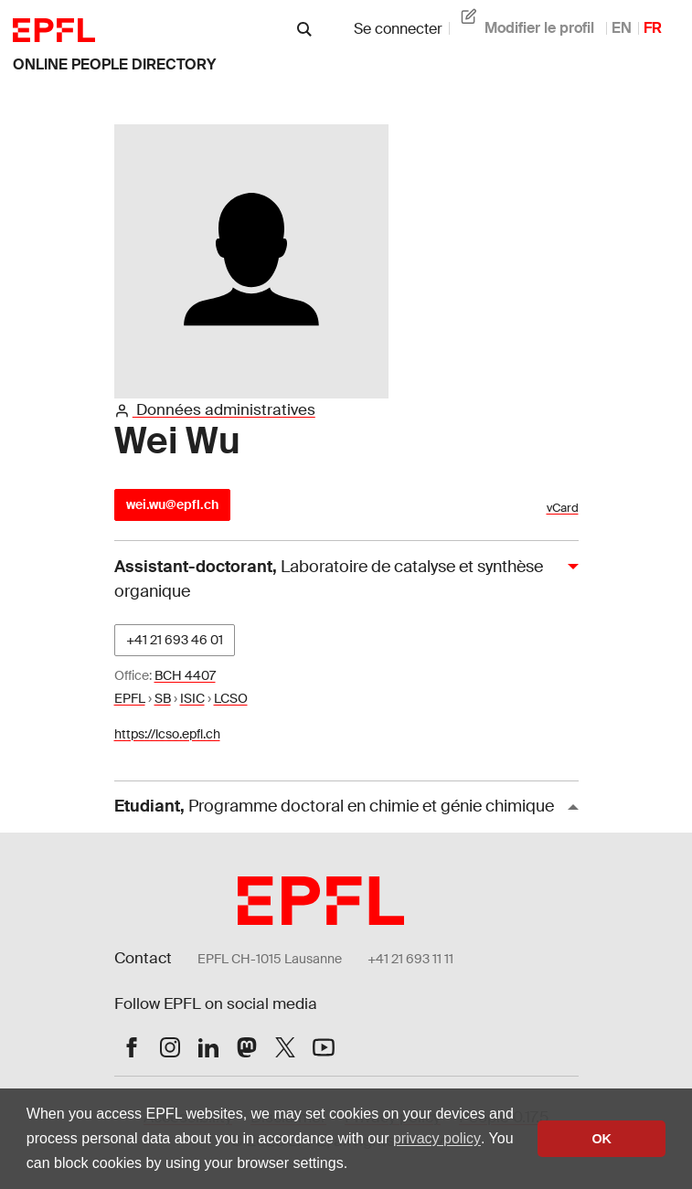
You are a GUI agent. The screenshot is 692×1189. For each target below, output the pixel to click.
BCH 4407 (185, 675)
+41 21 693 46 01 (174, 640)
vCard (563, 508)
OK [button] (601, 1138)
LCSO (231, 698)
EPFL (129, 698)
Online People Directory (114, 64)
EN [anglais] (622, 27)
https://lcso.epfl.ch (167, 734)
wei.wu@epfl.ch (172, 504)
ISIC (192, 698)
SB (162, 698)
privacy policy (437, 1138)
